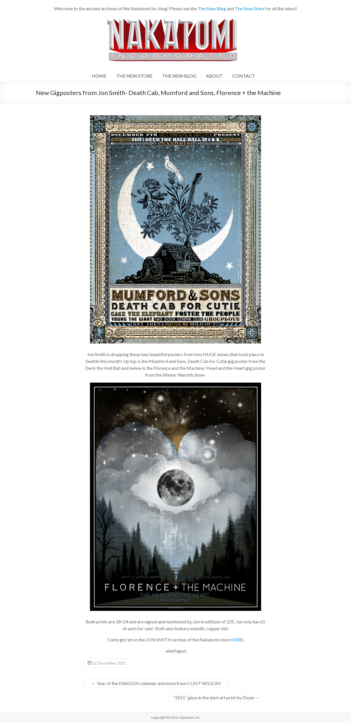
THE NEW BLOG (179, 75)
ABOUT (214, 75)
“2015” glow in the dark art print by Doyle (216, 697)
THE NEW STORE (134, 75)
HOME (99, 75)
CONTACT (243, 75)
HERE (237, 639)
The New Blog (212, 8)
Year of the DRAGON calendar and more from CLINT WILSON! (156, 683)
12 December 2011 (109, 663)
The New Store (249, 8)
